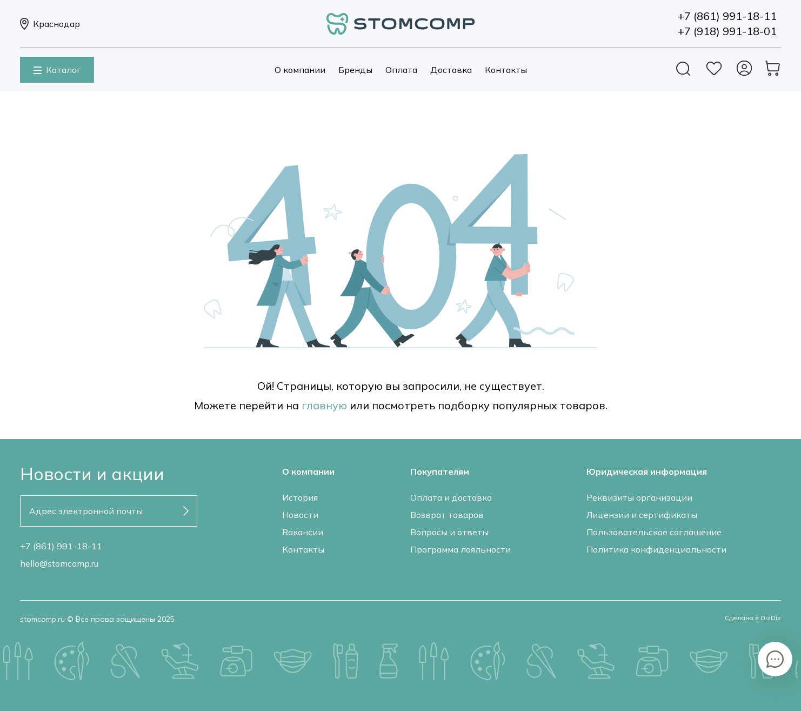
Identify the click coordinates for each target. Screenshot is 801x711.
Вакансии (302, 532)
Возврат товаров (447, 514)
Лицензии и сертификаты (641, 514)
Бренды (355, 69)
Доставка (451, 69)
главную (324, 405)
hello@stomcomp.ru (59, 563)
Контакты (506, 69)
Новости (300, 514)
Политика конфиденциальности (656, 549)
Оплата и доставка (451, 497)
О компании (300, 69)
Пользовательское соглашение (654, 532)
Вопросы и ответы (449, 532)
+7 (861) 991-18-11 (61, 546)
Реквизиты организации (639, 497)
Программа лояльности (460, 549)
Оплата (401, 69)
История (300, 497)
